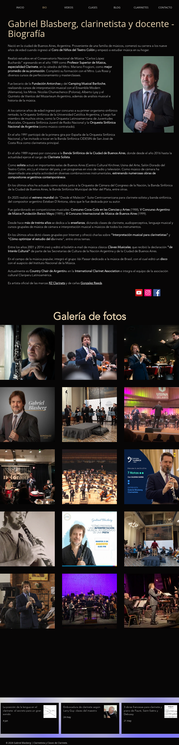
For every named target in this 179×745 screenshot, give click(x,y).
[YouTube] (138, 292)
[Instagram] (147, 292)
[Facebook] (156, 292)
